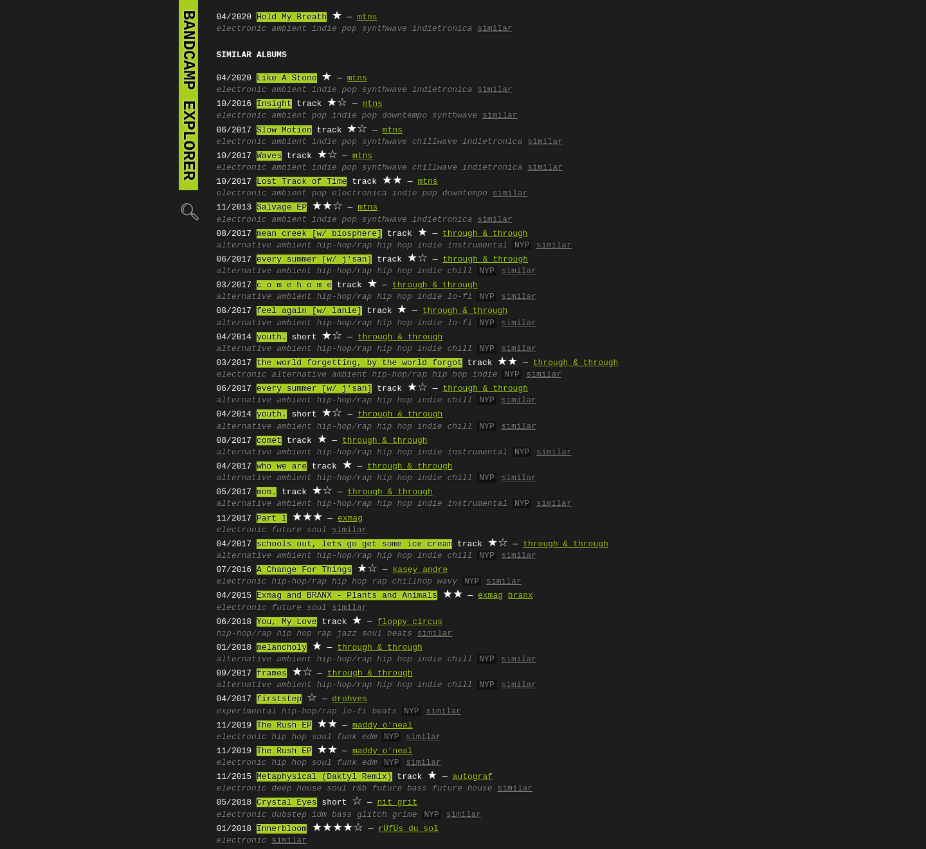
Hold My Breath (292, 17)
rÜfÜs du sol (408, 829)
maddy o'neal (382, 725)
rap (379, 581)
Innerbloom (282, 829)
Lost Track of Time (302, 182)
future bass (399, 788)
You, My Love (287, 622)
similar (495, 29)
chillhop (412, 581)
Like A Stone (287, 78)
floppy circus (409, 622)
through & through (485, 234)
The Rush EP (284, 725)
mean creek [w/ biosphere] (319, 234)
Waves (269, 156)
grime (404, 815)
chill (459, 271)
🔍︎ (188, 211)
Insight (274, 104)
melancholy (282, 648)
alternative (244, 245)
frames (272, 673)
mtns (367, 17)
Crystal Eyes (287, 803)
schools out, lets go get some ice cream (354, 544)
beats (399, 633)
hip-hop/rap (344, 245)
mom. (267, 492)
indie (429, 245)
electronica (359, 193)
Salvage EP (282, 207)
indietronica (442, 29)
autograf (473, 777)
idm (319, 815)
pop (319, 115)
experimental (247, 711)
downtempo (404, 115)
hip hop (394, 245)
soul (372, 633)
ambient (289, 29)
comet (269, 441)
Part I (272, 518)
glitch (372, 815)
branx (520, 596)
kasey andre (420, 570)
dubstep (289, 815)
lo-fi (459, 297)
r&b (359, 788)
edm (369, 737)
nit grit (397, 803)
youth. (272, 337)
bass (342, 815)
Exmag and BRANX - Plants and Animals (347, 596)
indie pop (334, 29)
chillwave (434, 142)
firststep (279, 699)
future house (462, 788)
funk (347, 737)
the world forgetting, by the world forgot (359, 363)
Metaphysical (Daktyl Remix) (324, 777)
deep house (296, 788)
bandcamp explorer (188, 95)
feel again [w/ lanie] (309, 311)
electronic (242, 29)
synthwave (384, 29)
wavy (447, 581)
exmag (350, 518)
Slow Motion (284, 130)
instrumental (477, 245)
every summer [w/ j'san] (314, 259)
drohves (349, 699)
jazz (347, 633)
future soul (299, 530)
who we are (282, 466)
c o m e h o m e (294, 285)
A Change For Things (304, 570)
